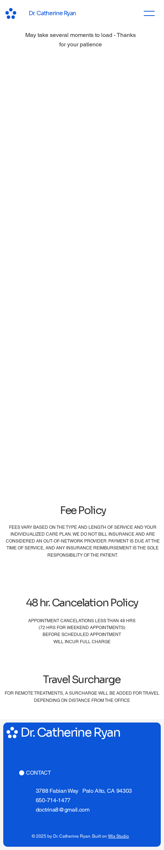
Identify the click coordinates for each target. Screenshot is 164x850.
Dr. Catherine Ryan (52, 13)
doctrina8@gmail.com (63, 809)
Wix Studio (118, 836)
